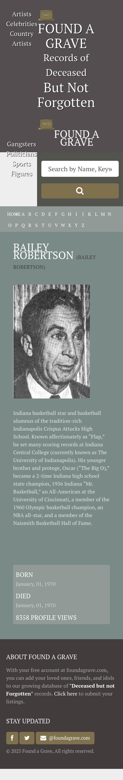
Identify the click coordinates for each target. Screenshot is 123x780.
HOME (9, 214)
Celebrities (21, 23)
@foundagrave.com (68, 738)
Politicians (21, 153)
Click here (65, 693)
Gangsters (21, 143)
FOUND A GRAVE (66, 36)
